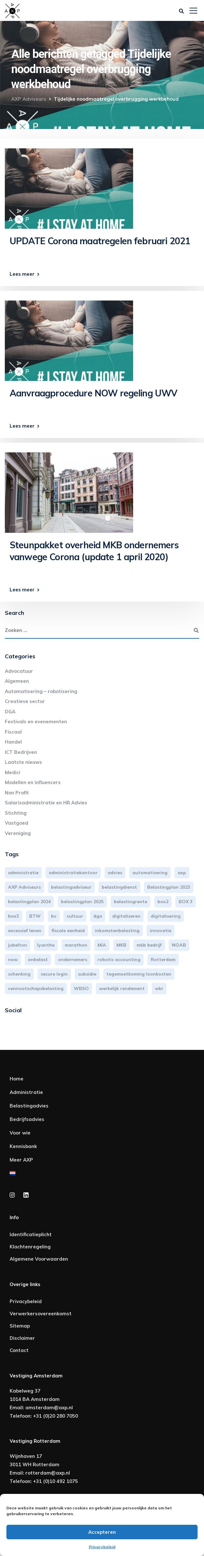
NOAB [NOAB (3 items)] (179, 945)
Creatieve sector (25, 701)
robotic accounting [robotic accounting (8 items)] (119, 959)
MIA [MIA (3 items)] (102, 945)
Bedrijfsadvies (27, 1119)
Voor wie (20, 1133)
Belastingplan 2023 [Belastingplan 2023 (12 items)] (168, 887)
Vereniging (18, 833)
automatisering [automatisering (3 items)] (149, 872)
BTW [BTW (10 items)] (35, 916)
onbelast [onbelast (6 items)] (38, 959)
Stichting (16, 813)
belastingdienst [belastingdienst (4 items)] (119, 887)
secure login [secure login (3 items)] (54, 974)
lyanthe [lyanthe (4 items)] (46, 945)
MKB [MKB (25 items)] (121, 945)
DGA (10, 712)
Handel (13, 742)
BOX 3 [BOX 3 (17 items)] (185, 901)
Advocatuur (19, 671)
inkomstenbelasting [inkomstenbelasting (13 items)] (117, 930)
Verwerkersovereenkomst (41, 1314)
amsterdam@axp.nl (49, 1407)
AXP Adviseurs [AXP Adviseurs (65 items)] (24, 887)
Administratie (26, 1092)
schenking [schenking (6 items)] (19, 974)
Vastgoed (16, 823)
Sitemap (20, 1326)
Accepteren (102, 1532)
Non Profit (17, 793)
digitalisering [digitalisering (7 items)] (166, 916)
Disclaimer (22, 1338)
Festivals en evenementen (36, 721)
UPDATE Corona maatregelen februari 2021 (100, 240)
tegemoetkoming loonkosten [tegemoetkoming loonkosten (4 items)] (138, 974)
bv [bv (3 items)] (53, 916)
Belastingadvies (29, 1106)
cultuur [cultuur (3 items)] (75, 916)
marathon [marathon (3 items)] (76, 945)
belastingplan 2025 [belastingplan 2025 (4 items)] (82, 901)
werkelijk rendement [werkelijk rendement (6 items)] (122, 988)
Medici (12, 772)
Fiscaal (13, 732)
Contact (19, 1350)
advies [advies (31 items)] (115, 872)
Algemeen (17, 681)
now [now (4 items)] (13, 959)
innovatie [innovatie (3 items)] (160, 930)
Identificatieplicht (31, 1234)
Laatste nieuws (23, 762)
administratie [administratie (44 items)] (23, 872)
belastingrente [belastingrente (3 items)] (130, 901)
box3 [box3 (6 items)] (13, 916)
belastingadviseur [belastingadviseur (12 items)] (71, 887)
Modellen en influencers (33, 782)
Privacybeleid (102, 1546)
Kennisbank (23, 1146)
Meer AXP (21, 1160)
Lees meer (22, 274)
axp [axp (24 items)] (182, 872)
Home (16, 1079)
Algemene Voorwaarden (39, 1259)
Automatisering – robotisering (41, 691)
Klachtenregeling (30, 1247)
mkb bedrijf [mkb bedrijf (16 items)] (149, 945)
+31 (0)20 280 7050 (55, 1416)
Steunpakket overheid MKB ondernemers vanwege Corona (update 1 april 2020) (94, 550)
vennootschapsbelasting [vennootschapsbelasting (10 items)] (36, 988)
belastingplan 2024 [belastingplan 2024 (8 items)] (29, 901)
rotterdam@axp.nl (47, 1473)
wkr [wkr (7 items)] (159, 988)
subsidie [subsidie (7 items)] (87, 974)
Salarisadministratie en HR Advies (46, 803)
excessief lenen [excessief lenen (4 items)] (24, 930)
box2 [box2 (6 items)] (162, 901)
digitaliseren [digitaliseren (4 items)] (126, 916)
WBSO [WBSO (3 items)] (81, 988)
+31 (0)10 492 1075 (55, 1481)
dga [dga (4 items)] (97, 916)
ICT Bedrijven (21, 752)
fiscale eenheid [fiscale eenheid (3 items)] (68, 930)
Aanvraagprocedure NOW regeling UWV (93, 393)
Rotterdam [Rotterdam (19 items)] (163, 959)
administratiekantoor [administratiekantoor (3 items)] (73, 872)
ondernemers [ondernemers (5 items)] (72, 959)
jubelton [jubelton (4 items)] (17, 945)
